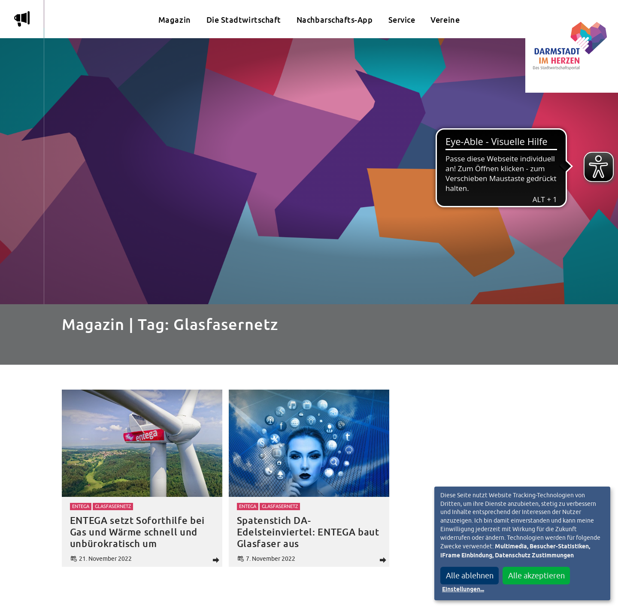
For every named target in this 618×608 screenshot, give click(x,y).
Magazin (174, 20)
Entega (80, 506)
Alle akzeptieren (536, 575)
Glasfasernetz (113, 506)
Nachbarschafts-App (335, 20)
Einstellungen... (463, 589)
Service (401, 20)
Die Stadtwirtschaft (243, 20)
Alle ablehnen (470, 575)
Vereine (445, 20)
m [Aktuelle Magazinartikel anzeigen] (22, 19)
